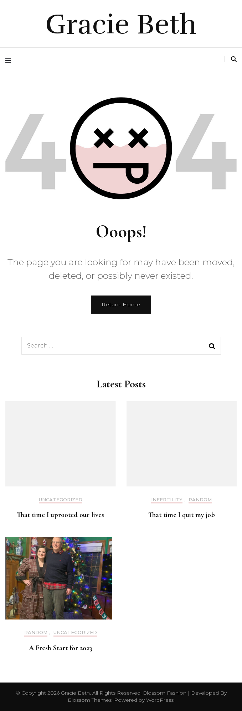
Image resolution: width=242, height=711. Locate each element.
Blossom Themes (90, 700)
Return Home (121, 304)
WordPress (160, 700)
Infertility (166, 499)
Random (200, 499)
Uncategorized (60, 499)
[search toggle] (234, 59)
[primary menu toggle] (9, 61)
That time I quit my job (181, 515)
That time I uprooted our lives (60, 515)
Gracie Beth (121, 24)
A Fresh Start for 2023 (60, 648)
